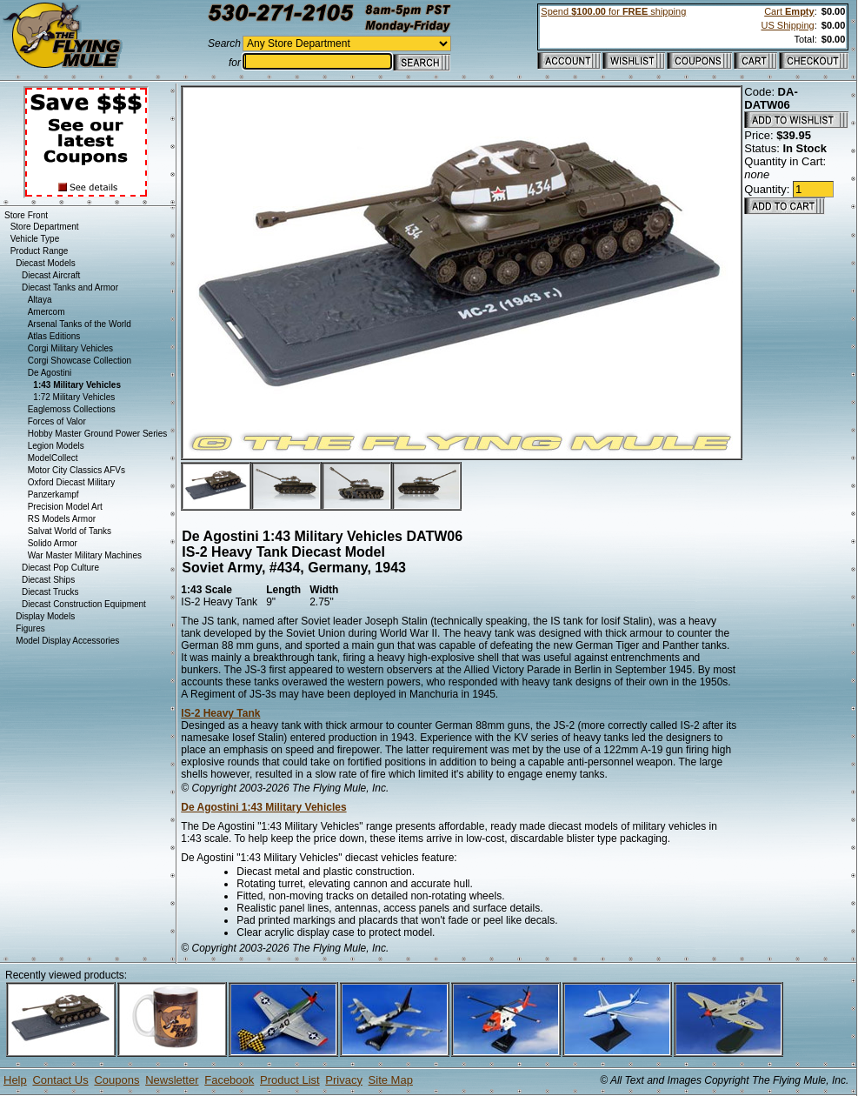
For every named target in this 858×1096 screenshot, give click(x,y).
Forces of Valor (57, 421)
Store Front (26, 215)
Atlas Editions (54, 336)
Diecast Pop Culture (60, 567)
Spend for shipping (613, 11)
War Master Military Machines (85, 555)
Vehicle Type (35, 239)
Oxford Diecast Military (72, 482)
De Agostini (50, 373)
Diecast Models (45, 263)
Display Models (45, 616)
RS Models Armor (62, 519)
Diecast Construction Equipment (84, 604)
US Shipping (787, 25)
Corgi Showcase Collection (80, 360)
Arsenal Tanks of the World (79, 324)
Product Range (39, 251)
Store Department (44, 226)
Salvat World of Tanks (69, 531)
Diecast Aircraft (51, 275)
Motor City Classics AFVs (76, 470)
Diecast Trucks (50, 592)
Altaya (40, 299)
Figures (30, 628)
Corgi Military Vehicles (70, 348)
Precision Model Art (65, 506)
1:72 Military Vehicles (74, 397)
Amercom (46, 312)
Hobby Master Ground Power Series (98, 433)
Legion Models (56, 446)
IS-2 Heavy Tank (220, 713)
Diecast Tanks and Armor (70, 287)
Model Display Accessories (67, 640)
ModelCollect (53, 458)
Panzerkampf (53, 494)
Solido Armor (52, 543)
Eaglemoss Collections (72, 409)
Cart (789, 11)
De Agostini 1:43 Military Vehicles (263, 807)
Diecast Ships (48, 580)
